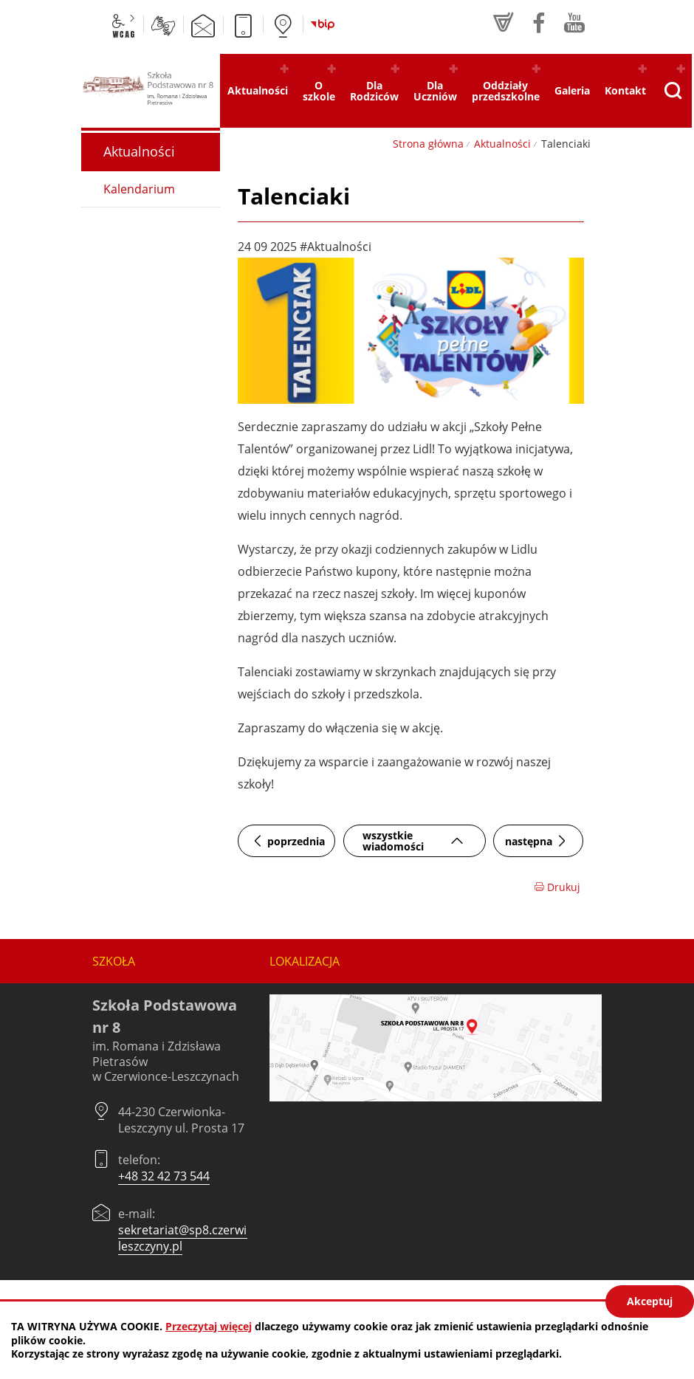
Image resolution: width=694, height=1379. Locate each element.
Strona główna (428, 144)
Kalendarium (139, 189)
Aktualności (502, 144)
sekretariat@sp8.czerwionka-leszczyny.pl (198, 1238)
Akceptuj (650, 1301)
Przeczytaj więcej (208, 1326)
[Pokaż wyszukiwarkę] (672, 91)
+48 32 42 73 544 (164, 1176)
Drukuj (557, 887)
